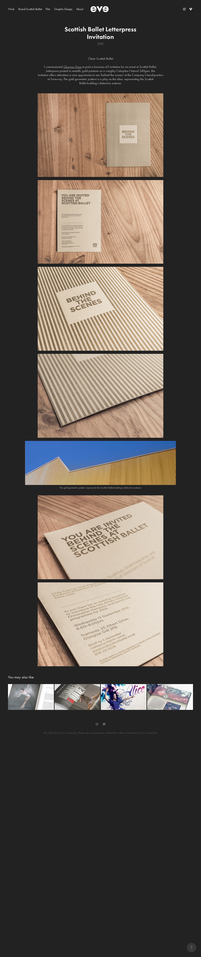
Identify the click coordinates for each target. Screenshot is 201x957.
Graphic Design (63, 9)
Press (79, 67)
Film (48, 9)
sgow (72, 67)
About (79, 9)
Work (11, 9)
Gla (65, 67)
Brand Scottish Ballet (30, 9)
